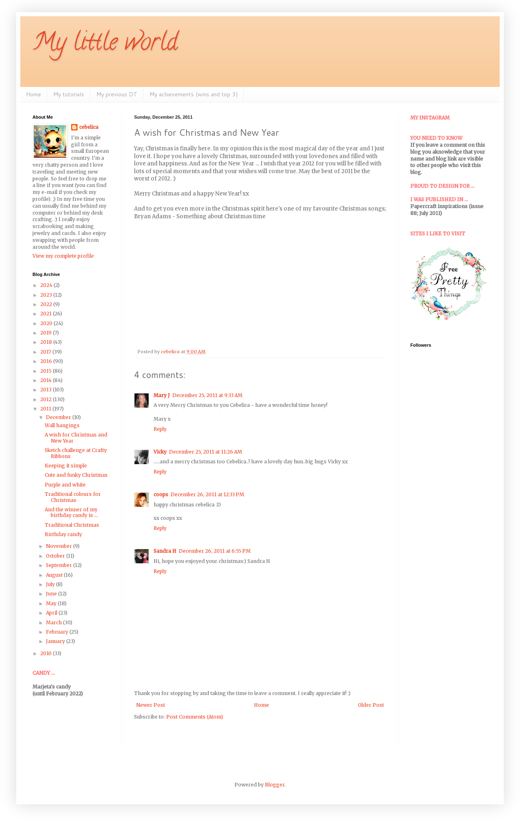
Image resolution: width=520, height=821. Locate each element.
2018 (46, 342)
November (59, 546)
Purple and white (65, 485)
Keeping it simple (66, 466)
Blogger (274, 785)
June (52, 594)
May (52, 603)
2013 (46, 390)
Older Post (371, 705)
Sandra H (165, 551)
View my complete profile (63, 256)
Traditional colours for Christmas (73, 497)
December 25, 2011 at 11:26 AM (205, 452)
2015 (46, 371)
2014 (46, 380)
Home (33, 94)
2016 (46, 361)
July (51, 584)
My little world (105, 44)
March (54, 622)
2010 (46, 653)
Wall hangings (62, 425)
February (57, 632)
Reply (160, 429)
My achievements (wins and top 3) (194, 94)
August (55, 575)
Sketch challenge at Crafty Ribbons (76, 453)
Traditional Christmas (72, 525)
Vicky (160, 452)
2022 (46, 304)
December (59, 417)
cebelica (88, 127)
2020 (47, 323)
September (59, 565)
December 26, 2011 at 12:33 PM (207, 494)
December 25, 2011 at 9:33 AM (207, 395)
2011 (46, 409)
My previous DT (116, 94)
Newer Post (150, 705)
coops (161, 494)
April (52, 613)
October (56, 556)
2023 (46, 295)
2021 (46, 314)
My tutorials (68, 94)
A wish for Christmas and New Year (76, 437)
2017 (46, 352)
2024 (47, 285)
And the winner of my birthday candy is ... (71, 512)
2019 (46, 333)
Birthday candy (63, 534)
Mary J (162, 395)
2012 (46, 399)
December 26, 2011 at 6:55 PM (215, 551)
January (56, 641)
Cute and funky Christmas (76, 475)
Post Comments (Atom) (194, 717)
